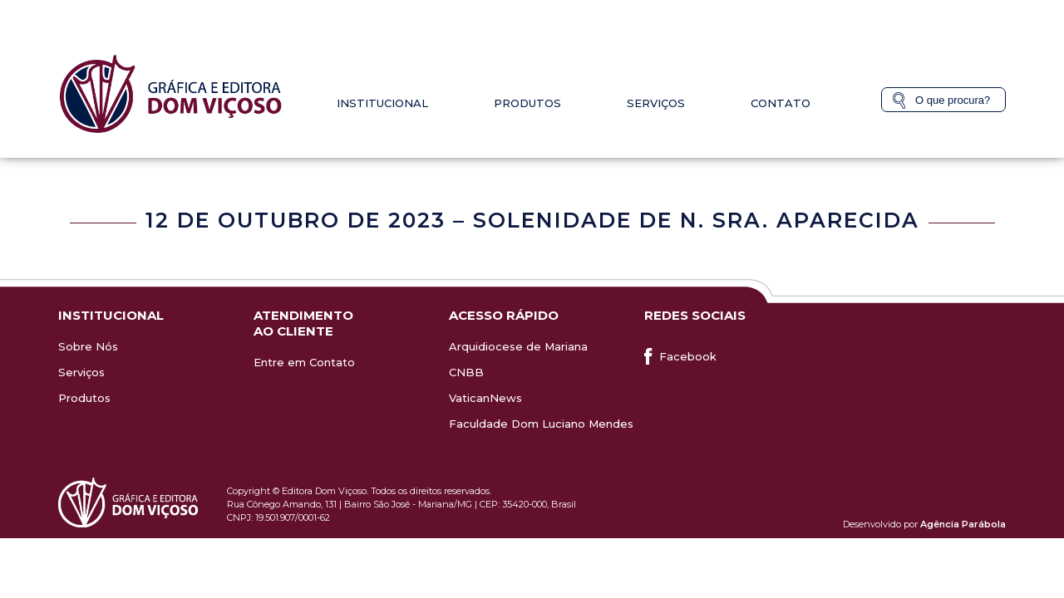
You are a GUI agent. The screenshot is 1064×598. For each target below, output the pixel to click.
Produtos (527, 103)
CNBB (466, 372)
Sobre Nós (88, 346)
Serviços (656, 103)
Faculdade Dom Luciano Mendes (541, 423)
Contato (780, 103)
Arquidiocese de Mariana (518, 346)
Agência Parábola (963, 524)
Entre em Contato (304, 362)
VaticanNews (485, 397)
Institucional (382, 103)
